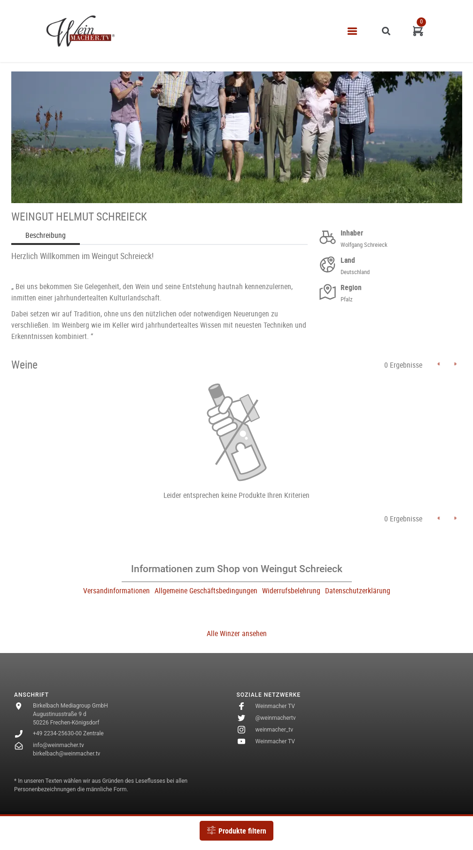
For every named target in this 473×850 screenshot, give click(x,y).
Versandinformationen (116, 590)
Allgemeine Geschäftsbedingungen (206, 590)
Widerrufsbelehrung (291, 590)
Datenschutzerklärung (357, 590)
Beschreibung (45, 235)
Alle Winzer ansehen (237, 633)
